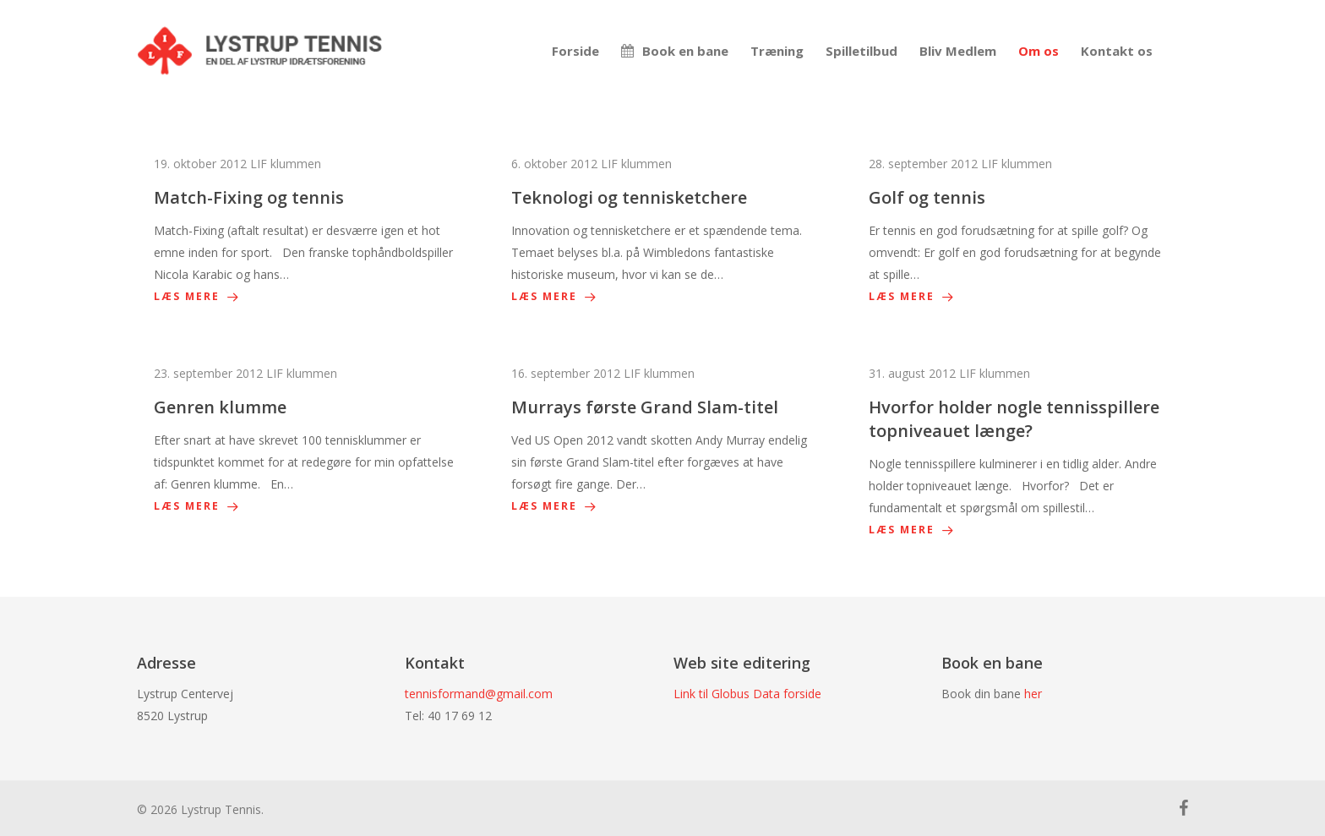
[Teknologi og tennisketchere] (662, 230)
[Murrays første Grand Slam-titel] (662, 440)
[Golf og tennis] (1020, 230)
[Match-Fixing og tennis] (305, 230)
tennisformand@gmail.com (479, 694)
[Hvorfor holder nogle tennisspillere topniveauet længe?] (1020, 452)
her (1033, 694)
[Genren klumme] (305, 440)
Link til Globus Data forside (747, 694)
